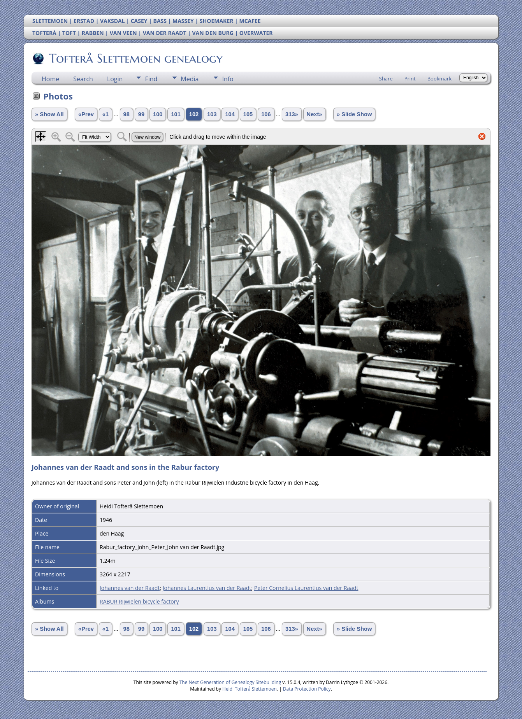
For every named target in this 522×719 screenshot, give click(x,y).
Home (50, 79)
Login (115, 79)
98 (126, 114)
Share (386, 78)
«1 (105, 114)
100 (157, 114)
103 (211, 114)
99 (141, 114)
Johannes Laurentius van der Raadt (207, 588)
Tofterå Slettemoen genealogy (135, 58)
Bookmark (439, 78)
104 (229, 114)
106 (266, 114)
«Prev (86, 114)
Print (410, 78)
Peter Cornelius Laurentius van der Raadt (306, 588)
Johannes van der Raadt (130, 588)
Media (190, 79)
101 (175, 114)
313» (291, 114)
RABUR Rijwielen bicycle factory (139, 601)
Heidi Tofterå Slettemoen (249, 689)
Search (83, 79)
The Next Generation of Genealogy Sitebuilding (230, 682)
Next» (314, 114)
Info (227, 79)
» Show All (49, 114)
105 (248, 114)
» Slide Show (354, 114)
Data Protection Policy (307, 689)
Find (151, 79)
